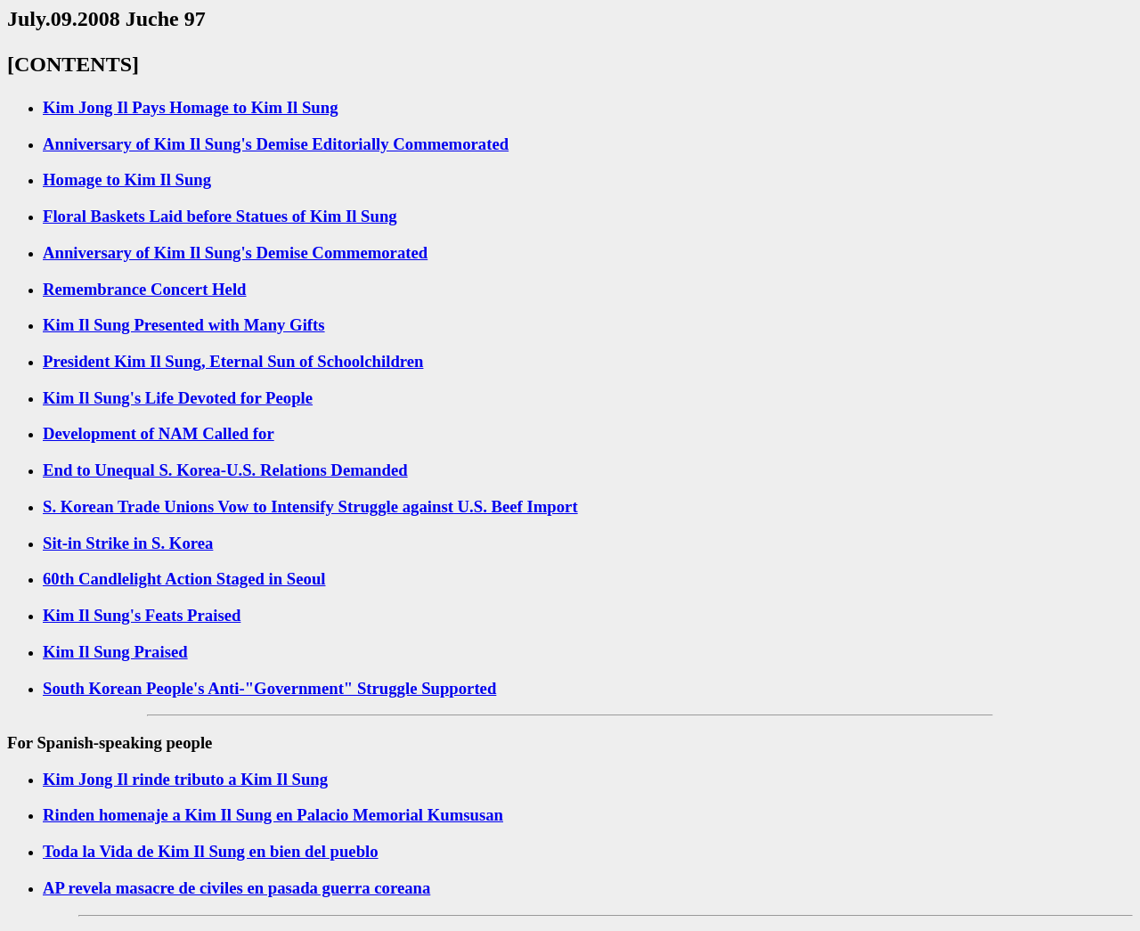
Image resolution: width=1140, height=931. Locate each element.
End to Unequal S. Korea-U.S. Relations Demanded (225, 470)
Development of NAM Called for (158, 433)
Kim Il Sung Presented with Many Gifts (184, 324)
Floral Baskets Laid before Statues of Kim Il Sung (220, 216)
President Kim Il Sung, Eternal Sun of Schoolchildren (233, 361)
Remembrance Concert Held (145, 289)
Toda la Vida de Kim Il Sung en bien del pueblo (211, 851)
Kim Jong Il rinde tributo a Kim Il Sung (185, 779)
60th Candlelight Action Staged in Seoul (184, 578)
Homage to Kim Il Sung (127, 179)
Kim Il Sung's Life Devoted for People (178, 397)
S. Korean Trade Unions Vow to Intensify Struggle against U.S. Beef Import (310, 506)
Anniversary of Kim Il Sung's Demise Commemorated (235, 252)
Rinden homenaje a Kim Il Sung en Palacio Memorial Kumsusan (273, 814)
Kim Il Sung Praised (115, 651)
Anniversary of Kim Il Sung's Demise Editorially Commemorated (276, 144)
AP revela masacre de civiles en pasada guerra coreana (236, 887)
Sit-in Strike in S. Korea (128, 543)
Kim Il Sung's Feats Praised (141, 615)
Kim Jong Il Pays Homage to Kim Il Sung (190, 107)
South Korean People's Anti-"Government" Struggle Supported (269, 688)
